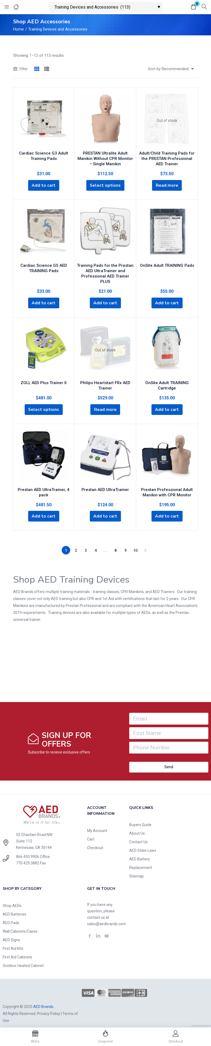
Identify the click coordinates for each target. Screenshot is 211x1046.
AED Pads (11, 917)
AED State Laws (142, 844)
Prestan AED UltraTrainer (105, 483)
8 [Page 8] (115, 544)
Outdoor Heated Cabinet (23, 960)
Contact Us (138, 836)
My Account (97, 825)
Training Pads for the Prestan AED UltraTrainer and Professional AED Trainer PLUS (105, 270)
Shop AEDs (12, 900)
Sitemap (136, 870)
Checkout (95, 842)
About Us (137, 827)
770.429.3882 (27, 857)
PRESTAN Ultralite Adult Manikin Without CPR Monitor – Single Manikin (105, 158)
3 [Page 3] (86, 544)
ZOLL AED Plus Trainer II (43, 376)
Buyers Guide (140, 819)
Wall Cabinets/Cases (20, 925)
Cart (90, 833)
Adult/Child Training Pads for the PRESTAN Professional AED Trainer (167, 158)
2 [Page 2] (76, 544)
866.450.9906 (27, 851)
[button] (194, 7)
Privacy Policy (48, 1008)
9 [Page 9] (125, 544)
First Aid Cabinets (17, 951)
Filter (20, 69)
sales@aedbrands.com (106, 918)
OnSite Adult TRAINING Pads (167, 264)
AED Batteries (14, 908)
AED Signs (11, 934)
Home (18, 29)
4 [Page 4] (96, 544)
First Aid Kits (13, 942)
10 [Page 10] (135, 544)
